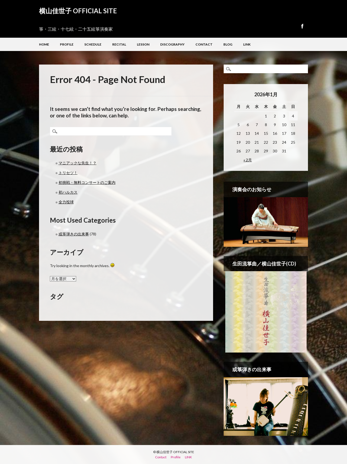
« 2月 (247, 160)
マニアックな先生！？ (78, 163)
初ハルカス (68, 192)
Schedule (92, 44)
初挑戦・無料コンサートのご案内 (87, 182)
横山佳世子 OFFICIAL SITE (78, 11)
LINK (246, 44)
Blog (227, 44)
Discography (172, 44)
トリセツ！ (68, 172)
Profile (66, 44)
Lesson (143, 44)
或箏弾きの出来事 (74, 234)
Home (44, 44)
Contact (204, 44)
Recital (119, 44)
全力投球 (66, 202)
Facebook (302, 26)
